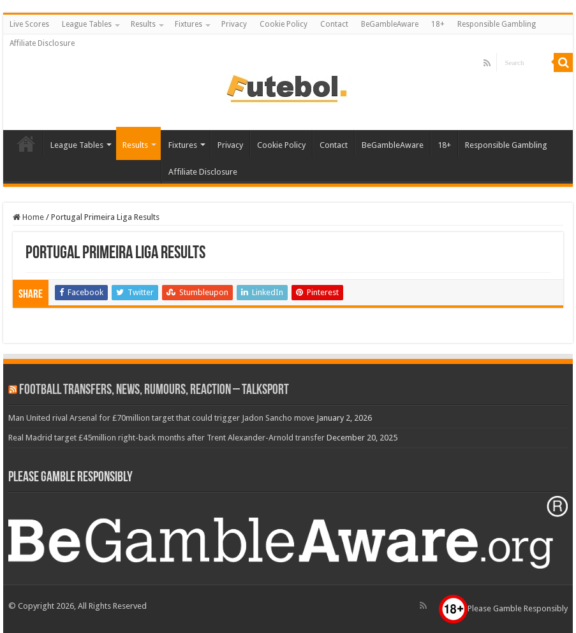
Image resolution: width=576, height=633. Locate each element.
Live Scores (29, 24)
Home (28, 217)
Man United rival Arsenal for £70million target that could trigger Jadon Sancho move (161, 418)
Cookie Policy (283, 24)
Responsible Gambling (496, 24)
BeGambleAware (389, 24)
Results (143, 24)
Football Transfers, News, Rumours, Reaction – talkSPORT (154, 390)
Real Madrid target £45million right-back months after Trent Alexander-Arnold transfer (166, 437)
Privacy (234, 24)
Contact (334, 24)
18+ (438, 24)
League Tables (87, 24)
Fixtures (188, 24)
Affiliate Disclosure (42, 43)
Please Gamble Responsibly (503, 608)
